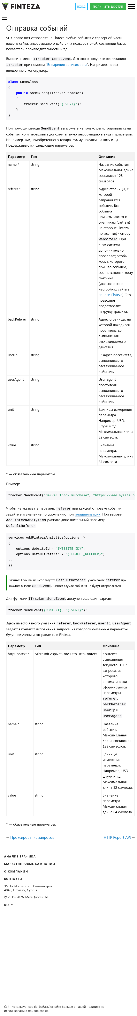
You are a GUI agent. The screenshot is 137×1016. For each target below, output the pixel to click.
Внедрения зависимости (95, 65)
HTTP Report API (116, 926)
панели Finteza (115, 315)
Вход (75, 6)
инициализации (115, 571)
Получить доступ (105, 6)
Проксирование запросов (34, 926)
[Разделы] (131, 7)
